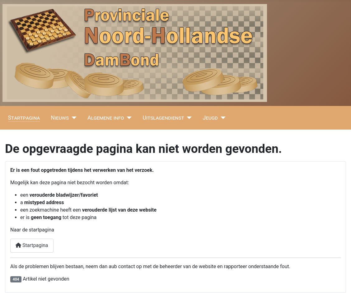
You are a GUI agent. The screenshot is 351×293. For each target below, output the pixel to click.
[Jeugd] (222, 118)
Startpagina (24, 118)
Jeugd (210, 118)
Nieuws (60, 118)
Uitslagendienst (163, 118)
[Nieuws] (73, 118)
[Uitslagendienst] (188, 118)
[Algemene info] (128, 118)
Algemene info (105, 118)
